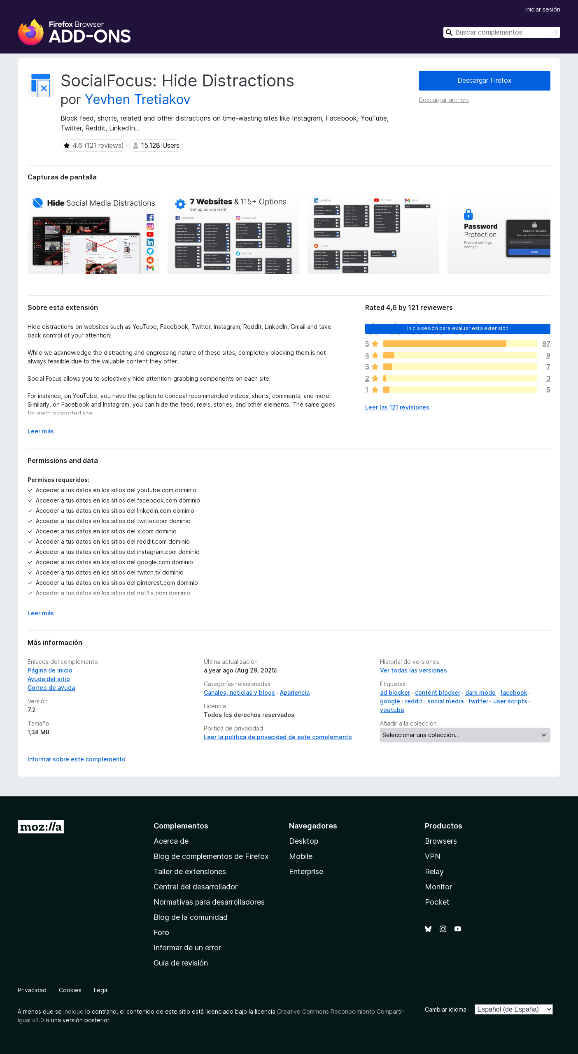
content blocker (437, 692)
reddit (413, 701)
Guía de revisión (181, 963)
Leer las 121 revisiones (397, 407)
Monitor (438, 886)
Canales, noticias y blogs (239, 692)
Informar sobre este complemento (77, 759)
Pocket (437, 902)
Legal (101, 990)
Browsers (441, 841)
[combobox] (501, 32)
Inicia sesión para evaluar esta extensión (458, 328)
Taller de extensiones (190, 871)
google (390, 701)
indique (73, 1011)
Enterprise (306, 871)
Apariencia (295, 692)
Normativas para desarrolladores (209, 902)
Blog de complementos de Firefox (211, 856)
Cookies (70, 990)
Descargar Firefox (484, 80)
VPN (432, 856)
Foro (161, 932)
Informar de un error (187, 947)
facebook (514, 692)
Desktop (303, 841)
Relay (434, 871)
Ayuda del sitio (49, 678)
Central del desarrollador (196, 886)
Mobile (300, 856)
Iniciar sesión (542, 9)
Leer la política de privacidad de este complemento (278, 736)
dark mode (480, 692)
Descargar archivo (444, 99)
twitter (478, 701)
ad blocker (395, 692)
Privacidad (32, 990)
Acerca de (171, 841)
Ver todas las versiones (413, 670)
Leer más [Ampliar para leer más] (41, 431)
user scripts (510, 701)
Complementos (181, 825)
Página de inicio (50, 670)
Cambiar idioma (445, 1009)
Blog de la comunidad (191, 917)
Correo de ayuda (51, 687)
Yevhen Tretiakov (138, 99)
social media (445, 701)
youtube (392, 709)
